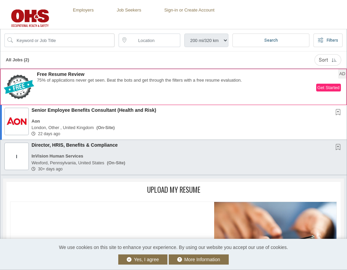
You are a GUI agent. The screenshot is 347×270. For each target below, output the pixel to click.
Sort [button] (328, 60)
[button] (173, 87)
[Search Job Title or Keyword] (64, 40)
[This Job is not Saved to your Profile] (339, 113)
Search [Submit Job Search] (271, 40)
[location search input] (154, 40)
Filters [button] (328, 40)
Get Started (329, 87)
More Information (198, 259)
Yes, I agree (143, 259)
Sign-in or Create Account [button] (189, 10)
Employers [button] (83, 10)
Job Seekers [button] (129, 10)
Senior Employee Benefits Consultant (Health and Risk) (94, 110)
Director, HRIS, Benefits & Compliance (75, 145)
